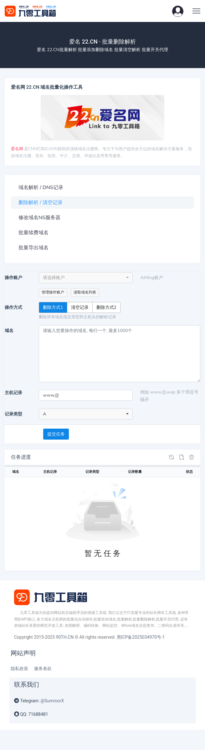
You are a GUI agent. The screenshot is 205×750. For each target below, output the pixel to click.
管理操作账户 (53, 292)
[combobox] (86, 277)
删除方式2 (106, 307)
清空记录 (80, 307)
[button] (177, 11)
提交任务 (56, 434)
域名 (9, 331)
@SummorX (52, 700)
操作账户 (13, 278)
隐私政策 (19, 668)
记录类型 (13, 414)
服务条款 (43, 668)
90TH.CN (65, 637)
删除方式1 (53, 307)
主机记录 (13, 393)
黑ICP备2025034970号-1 (141, 637)
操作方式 (13, 307)
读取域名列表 (85, 292)
